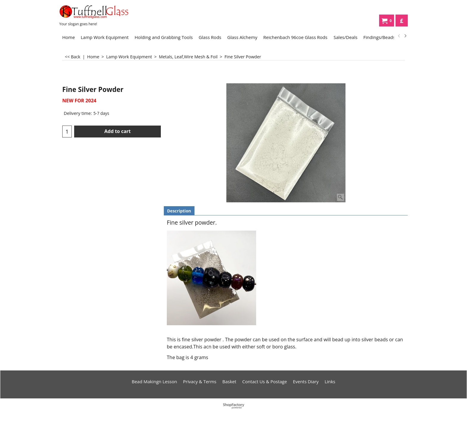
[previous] (399, 36)
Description (179, 211)
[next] (405, 36)
